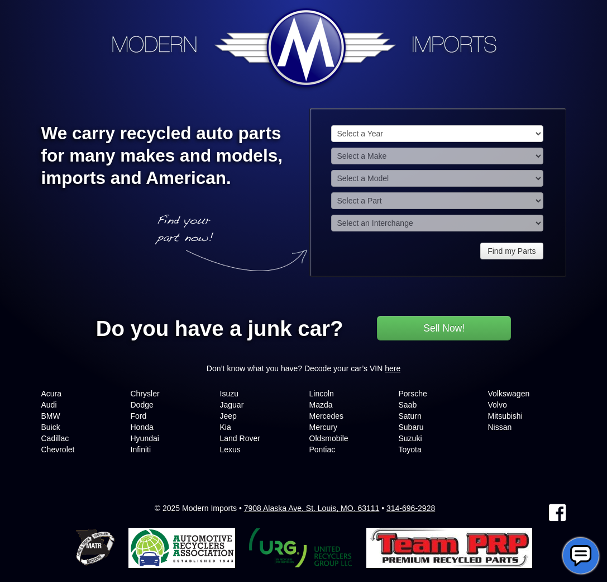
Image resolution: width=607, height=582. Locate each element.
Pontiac (322, 449)
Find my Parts (511, 251)
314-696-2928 (410, 508)
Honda (142, 427)
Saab (408, 404)
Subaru (411, 427)
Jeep (228, 415)
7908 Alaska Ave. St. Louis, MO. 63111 (312, 508)
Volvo (497, 404)
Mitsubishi (505, 415)
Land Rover (240, 438)
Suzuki (410, 438)
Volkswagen (509, 393)
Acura (51, 393)
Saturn (410, 415)
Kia (225, 427)
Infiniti (141, 449)
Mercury (323, 427)
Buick (50, 427)
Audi (49, 404)
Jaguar (232, 404)
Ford (139, 415)
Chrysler (145, 393)
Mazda (321, 404)
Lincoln (321, 393)
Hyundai (145, 438)
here (392, 368)
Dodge (142, 404)
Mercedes (326, 415)
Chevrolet (58, 449)
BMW (50, 415)
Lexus (230, 449)
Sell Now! (444, 328)
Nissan (500, 427)
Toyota (410, 449)
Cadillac (55, 438)
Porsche (413, 393)
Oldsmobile (328, 438)
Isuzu (229, 393)
